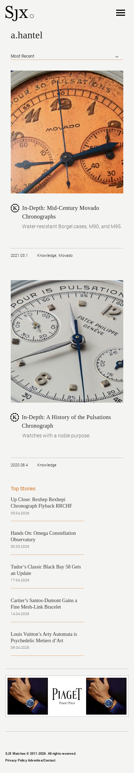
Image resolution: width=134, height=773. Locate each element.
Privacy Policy (16, 760)
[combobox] (67, 56)
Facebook (44, 742)
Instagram (55, 742)
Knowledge (46, 255)
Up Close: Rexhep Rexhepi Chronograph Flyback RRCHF (41, 503)
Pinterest (78, 742)
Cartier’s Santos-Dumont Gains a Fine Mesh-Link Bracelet (44, 604)
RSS (90, 742)
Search (104, 13)
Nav (120, 13)
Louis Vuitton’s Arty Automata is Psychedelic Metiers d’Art (44, 637)
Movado (66, 255)
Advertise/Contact (41, 760)
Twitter (67, 742)
